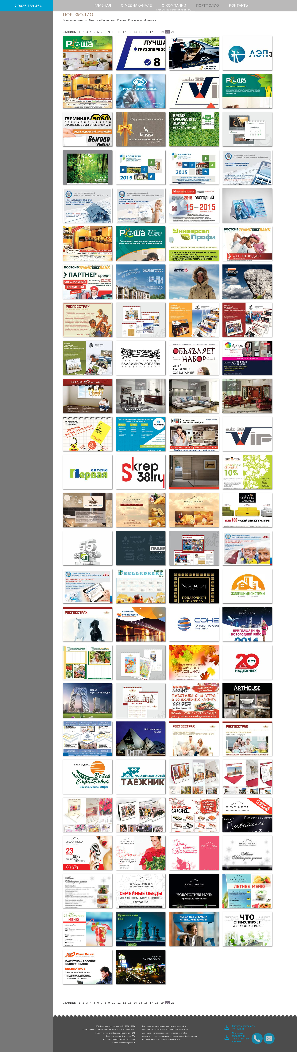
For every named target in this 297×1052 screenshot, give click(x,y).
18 (156, 32)
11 (119, 32)
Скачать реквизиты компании (243, 1027)
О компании (174, 5)
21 (173, 32)
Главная (102, 5)
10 (113, 32)
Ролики (121, 20)
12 (124, 32)
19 (162, 32)
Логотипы (150, 20)
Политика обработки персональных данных (240, 1037)
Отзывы (166, 10)
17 (151, 32)
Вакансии (175, 10)
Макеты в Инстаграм (101, 20)
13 (130, 32)
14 (135, 32)
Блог (158, 10)
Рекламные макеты (75, 20)
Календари (135, 20)
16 (146, 32)
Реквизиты (186, 10)
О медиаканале (136, 5)
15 (140, 32)
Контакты (239, 5)
